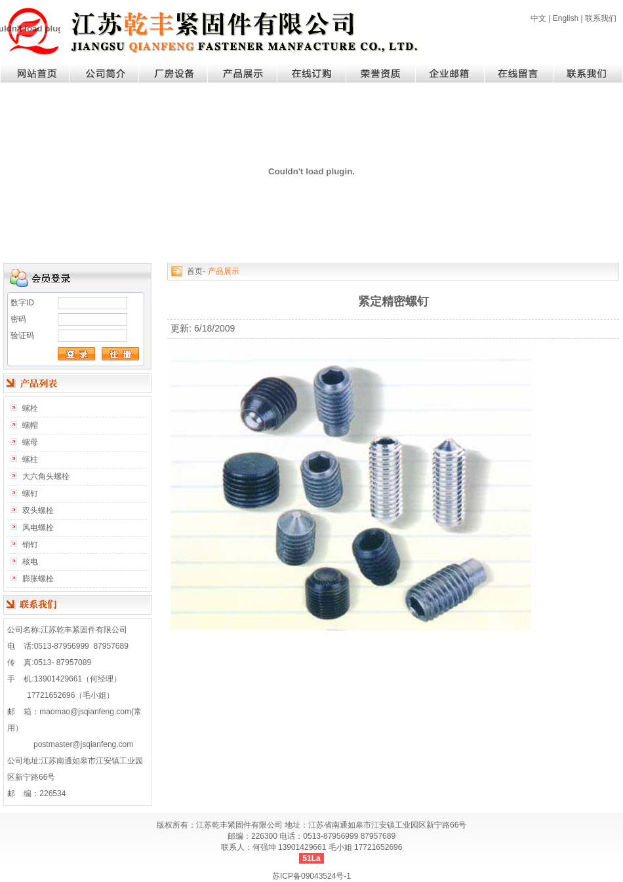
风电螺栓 (38, 527)
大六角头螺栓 (46, 476)
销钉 (30, 544)
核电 (30, 561)
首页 (195, 271)
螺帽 (30, 425)
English (565, 18)
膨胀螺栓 (38, 578)
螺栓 (30, 408)
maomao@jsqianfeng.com (85, 711)
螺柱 (30, 459)
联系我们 (600, 18)
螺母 (30, 442)
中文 (538, 18)
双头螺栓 (38, 510)
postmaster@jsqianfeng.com (83, 744)
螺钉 (30, 493)
